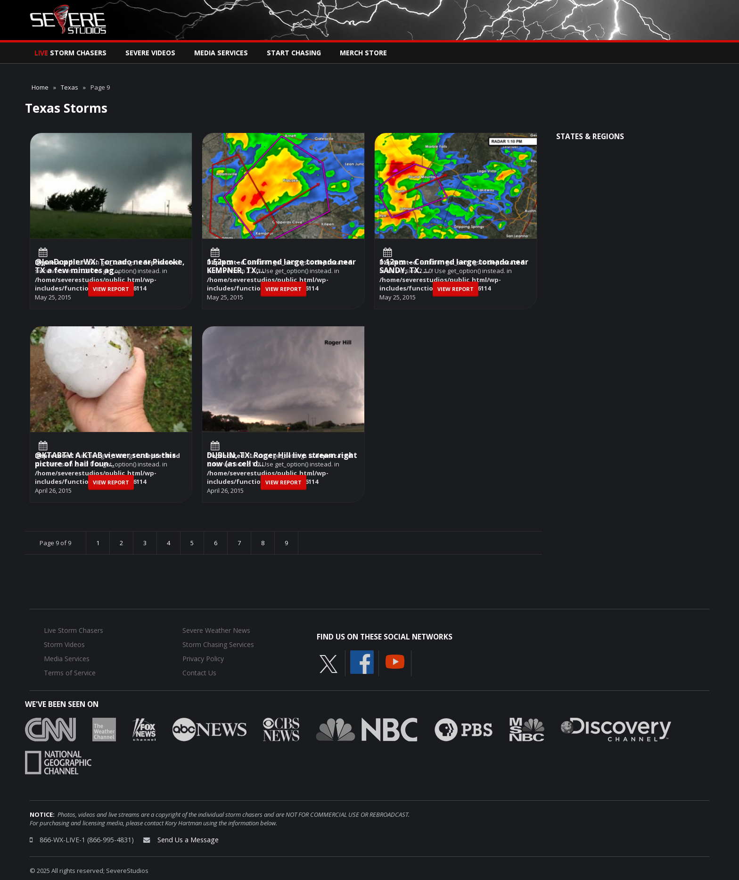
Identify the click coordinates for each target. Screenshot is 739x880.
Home (40, 87)
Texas (69, 87)
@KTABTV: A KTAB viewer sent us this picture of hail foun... (105, 460)
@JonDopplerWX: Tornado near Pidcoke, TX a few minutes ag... (110, 266)
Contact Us (199, 672)
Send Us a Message (188, 839)
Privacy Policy (203, 658)
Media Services (221, 52)
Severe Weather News (216, 630)
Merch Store (363, 52)
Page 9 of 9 (55, 543)
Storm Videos (64, 644)
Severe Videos (150, 52)
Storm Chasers (70, 52)
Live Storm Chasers (73, 630)
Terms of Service (70, 672)
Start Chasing (294, 52)
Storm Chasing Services (218, 644)
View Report (111, 288)
